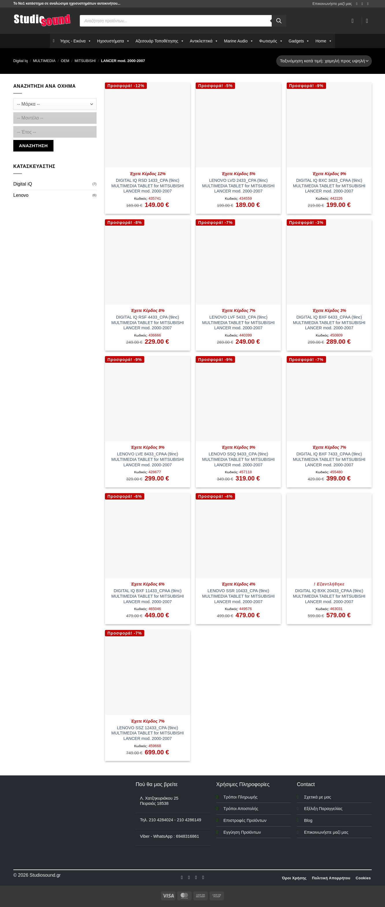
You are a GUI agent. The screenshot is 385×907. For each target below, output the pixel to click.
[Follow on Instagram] (363, 4)
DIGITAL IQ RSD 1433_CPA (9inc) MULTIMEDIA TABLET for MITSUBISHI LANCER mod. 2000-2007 (147, 185)
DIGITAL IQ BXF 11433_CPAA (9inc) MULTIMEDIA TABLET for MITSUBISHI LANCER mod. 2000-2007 (147, 596)
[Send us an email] (369, 4)
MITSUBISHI (85, 61)
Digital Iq (20, 61)
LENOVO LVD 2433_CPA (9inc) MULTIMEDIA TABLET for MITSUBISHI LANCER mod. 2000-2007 (238, 185)
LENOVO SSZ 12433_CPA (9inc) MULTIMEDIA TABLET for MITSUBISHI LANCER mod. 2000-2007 (147, 733)
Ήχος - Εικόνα (75, 41)
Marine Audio (238, 41)
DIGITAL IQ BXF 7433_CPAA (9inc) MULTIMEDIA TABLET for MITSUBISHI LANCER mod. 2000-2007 (329, 459)
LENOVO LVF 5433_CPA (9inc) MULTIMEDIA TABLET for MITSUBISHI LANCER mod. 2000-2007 (238, 322)
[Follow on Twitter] (196, 877)
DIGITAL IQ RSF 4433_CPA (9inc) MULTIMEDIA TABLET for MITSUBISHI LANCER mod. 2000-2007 (147, 322)
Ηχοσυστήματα (113, 41)
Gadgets (299, 41)
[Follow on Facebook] (358, 4)
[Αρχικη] (53, 41)
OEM (65, 61)
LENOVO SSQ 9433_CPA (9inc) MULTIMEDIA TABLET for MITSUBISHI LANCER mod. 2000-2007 (238, 459)
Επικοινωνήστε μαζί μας (332, 3)
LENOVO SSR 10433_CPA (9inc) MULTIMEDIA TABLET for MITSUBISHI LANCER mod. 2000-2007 (238, 596)
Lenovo (21, 195)
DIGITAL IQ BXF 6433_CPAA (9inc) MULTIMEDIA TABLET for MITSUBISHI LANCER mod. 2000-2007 (329, 322)
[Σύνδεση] (354, 20)
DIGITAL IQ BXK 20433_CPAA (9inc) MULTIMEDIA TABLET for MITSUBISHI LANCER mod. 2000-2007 (329, 596)
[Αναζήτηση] (279, 21)
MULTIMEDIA (44, 61)
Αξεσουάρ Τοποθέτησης (160, 41)
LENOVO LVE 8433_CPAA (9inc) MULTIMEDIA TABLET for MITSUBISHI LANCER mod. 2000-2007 (147, 459)
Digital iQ (22, 184)
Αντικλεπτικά (204, 41)
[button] (369, 20)
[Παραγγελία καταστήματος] (324, 61)
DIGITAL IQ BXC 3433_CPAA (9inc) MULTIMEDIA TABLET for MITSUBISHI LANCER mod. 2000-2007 (329, 185)
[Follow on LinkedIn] (203, 877)
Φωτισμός (271, 41)
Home (323, 41)
